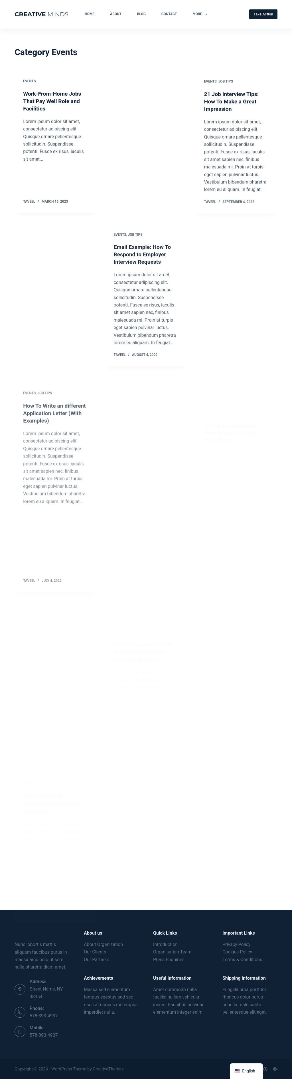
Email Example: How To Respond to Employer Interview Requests (143, 260)
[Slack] (275, 1069)
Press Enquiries (168, 959)
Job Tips (225, 83)
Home (89, 14)
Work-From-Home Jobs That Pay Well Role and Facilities (53, 101)
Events (29, 81)
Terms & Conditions (242, 959)
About (115, 14)
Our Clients (95, 952)
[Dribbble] (265, 1069)
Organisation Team (172, 952)
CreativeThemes (108, 1069)
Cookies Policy (237, 952)
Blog (141, 14)
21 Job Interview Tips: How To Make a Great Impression (232, 102)
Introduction (165, 944)
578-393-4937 (44, 1016)
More (201, 14)
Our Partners (97, 959)
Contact (169, 14)
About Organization (103, 944)
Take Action (263, 14)
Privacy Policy (236, 944)
